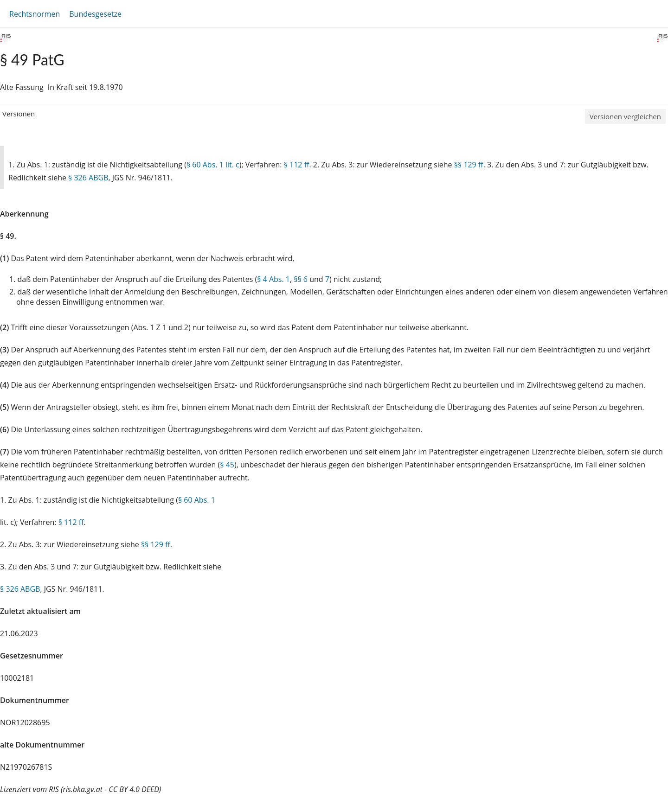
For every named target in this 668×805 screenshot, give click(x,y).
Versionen (18, 113)
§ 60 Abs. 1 (196, 500)
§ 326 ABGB (88, 177)
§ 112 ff (296, 165)
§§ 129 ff (468, 165)
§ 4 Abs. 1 (273, 279)
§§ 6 (301, 279)
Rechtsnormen (34, 14)
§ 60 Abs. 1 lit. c (212, 165)
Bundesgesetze (95, 14)
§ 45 (227, 465)
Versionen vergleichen (625, 116)
